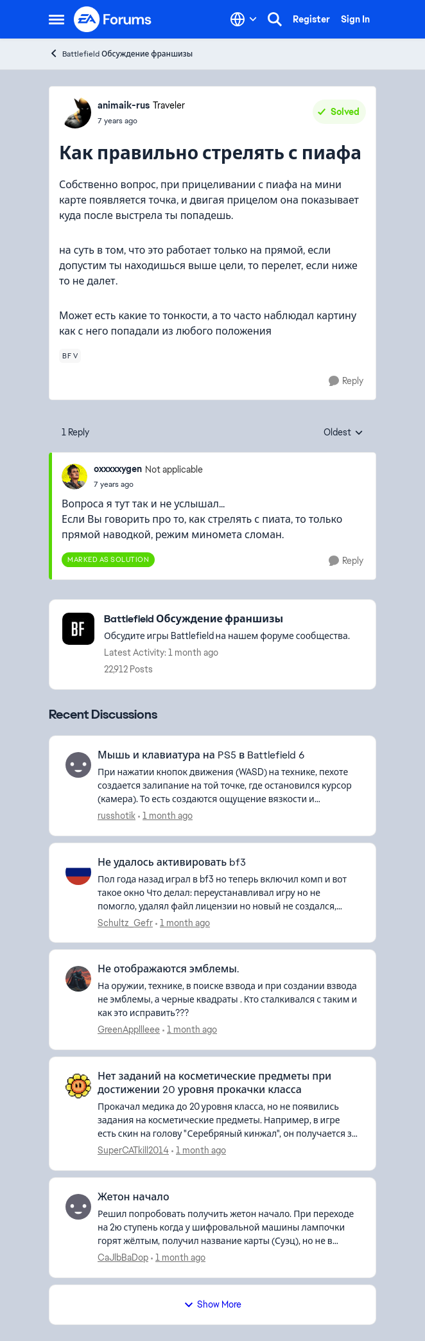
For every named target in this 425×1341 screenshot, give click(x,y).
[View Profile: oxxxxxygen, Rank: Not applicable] (74, 476)
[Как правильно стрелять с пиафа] (148, 484)
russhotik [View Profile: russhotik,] (116, 815)
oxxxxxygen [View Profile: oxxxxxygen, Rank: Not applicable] (118, 469)
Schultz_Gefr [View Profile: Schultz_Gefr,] (125, 922)
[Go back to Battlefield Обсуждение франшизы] (227, 619)
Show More (212, 1304)
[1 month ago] (165, 816)
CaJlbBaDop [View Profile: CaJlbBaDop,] (123, 1257)
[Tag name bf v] (70, 356)
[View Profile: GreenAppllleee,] (78, 979)
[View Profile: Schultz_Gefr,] (78, 872)
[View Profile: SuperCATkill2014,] (78, 1086)
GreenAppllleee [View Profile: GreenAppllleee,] (129, 1029)
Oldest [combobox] (343, 432)
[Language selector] (244, 19)
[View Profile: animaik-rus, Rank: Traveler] (75, 112)
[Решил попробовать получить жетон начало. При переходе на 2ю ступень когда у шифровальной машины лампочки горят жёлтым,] (229, 1227)
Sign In (355, 19)
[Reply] (346, 381)
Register (311, 19)
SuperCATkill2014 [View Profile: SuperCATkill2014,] (133, 1150)
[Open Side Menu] (56, 19)
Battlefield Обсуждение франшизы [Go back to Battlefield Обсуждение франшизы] (121, 53)
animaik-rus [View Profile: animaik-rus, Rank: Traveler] (124, 105)
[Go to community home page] (113, 19)
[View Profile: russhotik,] (78, 765)
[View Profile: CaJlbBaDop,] (78, 1207)
